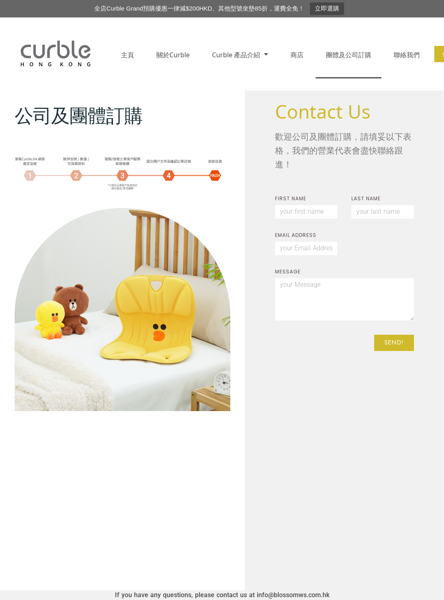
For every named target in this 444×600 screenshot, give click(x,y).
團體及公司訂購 (348, 54)
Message (288, 272)
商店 (296, 54)
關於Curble (173, 54)
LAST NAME (366, 199)
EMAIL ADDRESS (295, 235)
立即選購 (327, 8)
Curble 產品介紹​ (240, 54)
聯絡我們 (407, 54)
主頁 (127, 54)
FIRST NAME (290, 199)
